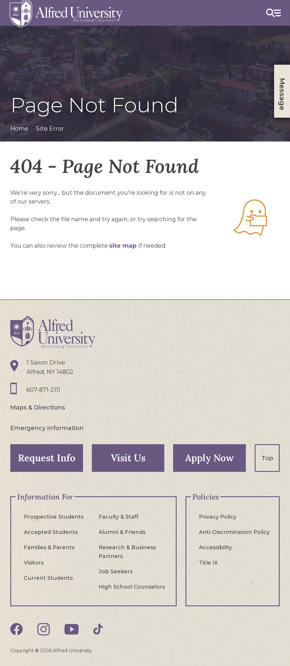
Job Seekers (115, 571)
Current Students (48, 578)
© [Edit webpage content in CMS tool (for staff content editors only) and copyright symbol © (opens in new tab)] (37, 650)
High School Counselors (132, 587)
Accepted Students (51, 532)
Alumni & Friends (122, 532)
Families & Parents (49, 547)
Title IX (208, 563)
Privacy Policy (217, 517)
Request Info (46, 458)
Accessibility (215, 547)
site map (123, 245)
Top (267, 458)
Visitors (34, 563)
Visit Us (128, 458)
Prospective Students (54, 517)
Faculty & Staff (118, 517)
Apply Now (209, 458)
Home (19, 128)
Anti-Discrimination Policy (234, 532)
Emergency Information (47, 428)
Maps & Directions (37, 407)
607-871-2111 (43, 389)
